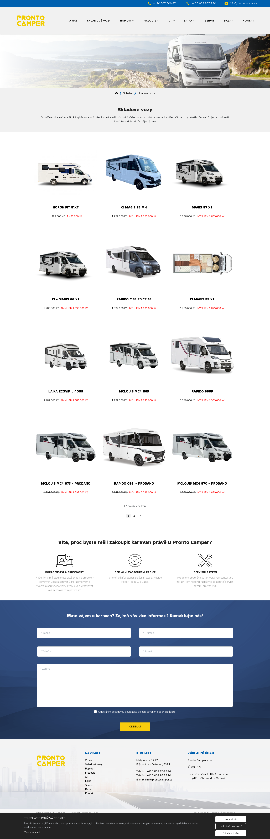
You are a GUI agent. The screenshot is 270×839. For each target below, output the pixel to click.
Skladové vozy (99, 20)
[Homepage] (116, 93)
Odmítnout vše (231, 833)
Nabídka (128, 93)
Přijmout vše (230, 819)
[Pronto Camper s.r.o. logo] (51, 757)
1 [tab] (135, 85)
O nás (73, 20)
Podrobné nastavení (231, 826)
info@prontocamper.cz (158, 777)
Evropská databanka (223, 810)
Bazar (228, 20)
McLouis (150, 20)
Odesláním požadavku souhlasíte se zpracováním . (137, 709)
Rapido (125, 20)
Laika (188, 20)
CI (170, 20)
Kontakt (249, 20)
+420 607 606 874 (159, 768)
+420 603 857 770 (159, 772)
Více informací (32, 832)
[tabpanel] (135, 61)
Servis (210, 20)
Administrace (43, 810)
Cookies (60, 810)
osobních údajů (166, 709)
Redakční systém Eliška (84, 810)
